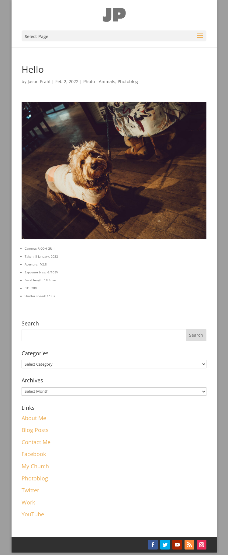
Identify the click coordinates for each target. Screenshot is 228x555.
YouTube (33, 514)
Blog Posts (35, 430)
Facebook (34, 454)
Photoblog (128, 81)
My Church (35, 466)
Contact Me (36, 442)
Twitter (30, 490)
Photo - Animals (99, 81)
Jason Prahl (39, 81)
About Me (34, 418)
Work (28, 502)
